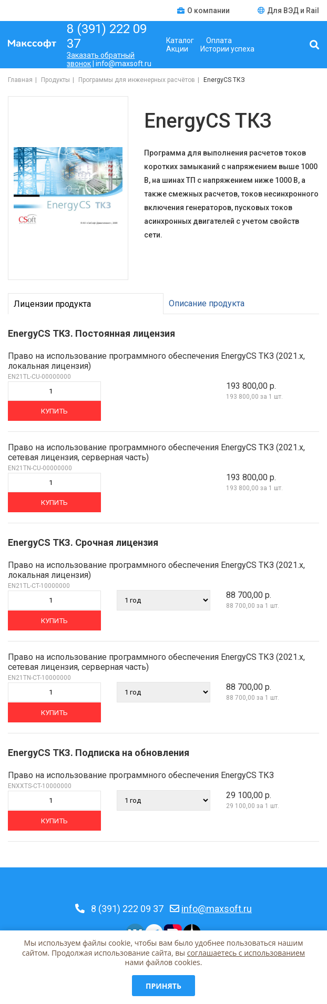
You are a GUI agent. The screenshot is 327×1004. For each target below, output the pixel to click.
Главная (20, 80)
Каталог (180, 40)
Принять (163, 986)
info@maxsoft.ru (216, 908)
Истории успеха (227, 49)
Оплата (219, 40)
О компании (204, 10)
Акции (177, 49)
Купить (54, 411)
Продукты (55, 80)
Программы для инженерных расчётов (136, 80)
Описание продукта (206, 303)
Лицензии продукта (52, 304)
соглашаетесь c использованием (246, 953)
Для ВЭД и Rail (288, 10)
